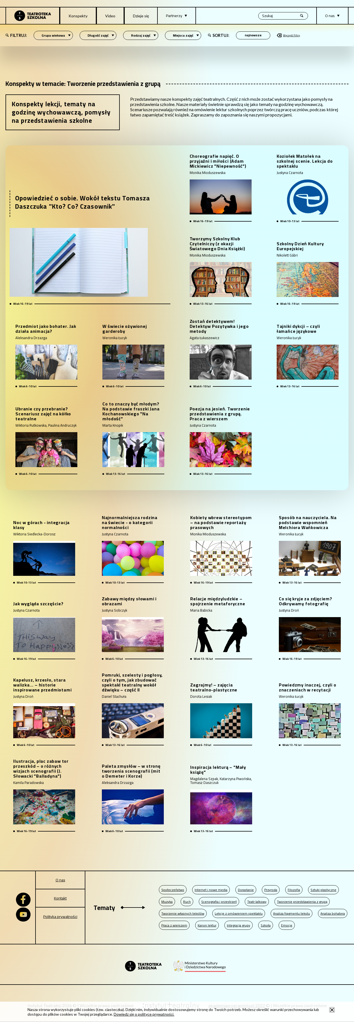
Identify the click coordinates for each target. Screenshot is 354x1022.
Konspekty (78, 15)
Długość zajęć (101, 35)
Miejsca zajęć (186, 35)
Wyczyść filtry (288, 35)
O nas (60, 880)
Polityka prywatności (60, 916)
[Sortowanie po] (253, 35)
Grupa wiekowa (56, 35)
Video (110, 15)
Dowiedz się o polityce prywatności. (144, 1014)
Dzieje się (141, 15)
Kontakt (60, 898)
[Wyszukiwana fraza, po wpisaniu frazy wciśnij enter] (283, 16)
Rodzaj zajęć (143, 35)
